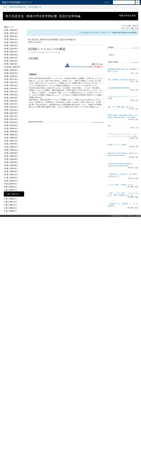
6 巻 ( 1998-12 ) (12, 194)
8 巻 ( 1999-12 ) (10, 187)
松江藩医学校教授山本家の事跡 (118, 88)
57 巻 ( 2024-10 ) (11, 39)
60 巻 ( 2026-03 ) (11, 30)
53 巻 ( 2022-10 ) (11, 52)
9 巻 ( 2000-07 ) (10, 184)
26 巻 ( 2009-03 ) (11, 131)
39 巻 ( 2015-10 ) (11, 92)
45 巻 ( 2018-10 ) (11, 73)
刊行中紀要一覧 (35, 7)
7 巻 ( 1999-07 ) (10, 190)
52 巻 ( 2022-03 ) (11, 55)
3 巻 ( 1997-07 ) (10, 205)
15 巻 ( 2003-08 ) (11, 165)
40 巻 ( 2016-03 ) (11, 88)
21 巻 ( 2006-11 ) (11, 147)
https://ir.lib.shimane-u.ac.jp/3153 (124, 32)
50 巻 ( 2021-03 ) (11, 61)
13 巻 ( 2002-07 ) (11, 171)
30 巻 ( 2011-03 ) (11, 119)
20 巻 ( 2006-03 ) (11, 150)
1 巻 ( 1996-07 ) (10, 211)
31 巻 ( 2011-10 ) (11, 116)
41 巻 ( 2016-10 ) (11, 85)
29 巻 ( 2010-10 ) (11, 122)
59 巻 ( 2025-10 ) (11, 33)
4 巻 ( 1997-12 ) (10, 202)
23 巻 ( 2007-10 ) (11, 141)
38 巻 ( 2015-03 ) (11, 95)
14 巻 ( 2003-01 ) (11, 168)
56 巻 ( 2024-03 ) (11, 42)
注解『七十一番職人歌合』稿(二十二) (120, 107)
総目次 (111, 55)
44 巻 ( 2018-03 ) (11, 76)
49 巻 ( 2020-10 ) (11, 64)
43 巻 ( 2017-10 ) (11, 79)
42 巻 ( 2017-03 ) (11, 82)
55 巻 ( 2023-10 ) (11, 45)
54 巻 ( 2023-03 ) (11, 49)
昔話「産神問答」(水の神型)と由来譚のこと (123, 80)
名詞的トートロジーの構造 (117, 145)
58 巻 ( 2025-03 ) (11, 36)
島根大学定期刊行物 (18, 7)
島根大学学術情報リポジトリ (17, 2)
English (107, 2)
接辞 (109, 126)
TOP (5, 7)
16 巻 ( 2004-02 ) (11, 162)
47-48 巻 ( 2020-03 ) (12, 67)
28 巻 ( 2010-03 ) (11, 125)
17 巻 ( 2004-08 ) (11, 159)
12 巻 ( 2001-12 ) (11, 175)
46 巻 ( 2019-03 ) (11, 70)
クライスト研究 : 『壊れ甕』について (121, 185)
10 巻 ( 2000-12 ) (11, 181)
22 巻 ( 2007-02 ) (11, 144)
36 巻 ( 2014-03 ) (11, 101)
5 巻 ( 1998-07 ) (10, 199)
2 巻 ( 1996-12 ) (10, 208)
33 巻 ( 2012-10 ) (11, 110)
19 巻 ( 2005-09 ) (11, 153)
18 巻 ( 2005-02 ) (11, 156)
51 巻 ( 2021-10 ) (11, 58)
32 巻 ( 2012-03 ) (11, 113)
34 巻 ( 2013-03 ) (11, 107)
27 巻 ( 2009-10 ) (11, 128)
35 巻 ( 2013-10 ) (11, 104)
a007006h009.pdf (77, 67)
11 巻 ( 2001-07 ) (11, 178)
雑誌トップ (8, 27)
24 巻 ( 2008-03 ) (11, 138)
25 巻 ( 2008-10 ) (11, 135)
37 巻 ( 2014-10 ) (11, 98)
